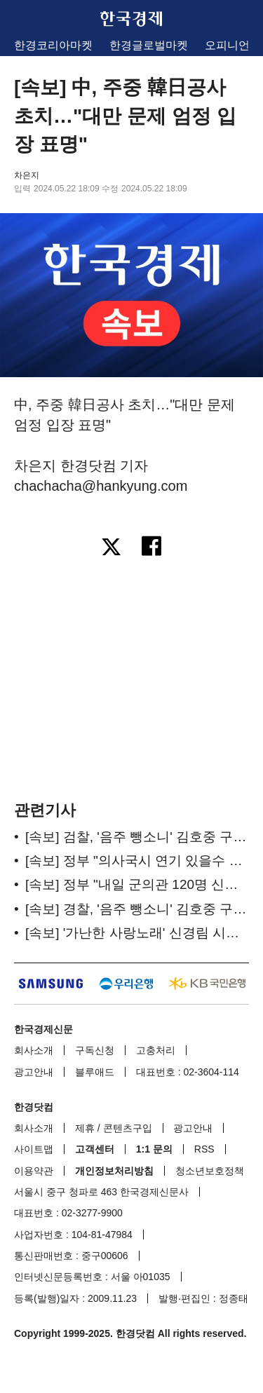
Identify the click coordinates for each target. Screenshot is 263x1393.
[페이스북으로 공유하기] (153, 548)
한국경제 (132, 19)
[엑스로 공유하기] (111, 548)
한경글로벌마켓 (148, 45)
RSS (204, 1149)
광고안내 (33, 1072)
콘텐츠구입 (127, 1128)
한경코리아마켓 (53, 45)
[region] (132, 678)
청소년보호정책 (209, 1170)
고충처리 (155, 1050)
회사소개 (33, 1050)
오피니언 (227, 45)
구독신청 (94, 1050)
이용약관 (33, 1170)
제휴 (85, 1128)
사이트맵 (33, 1149)
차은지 (26, 175)
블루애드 (94, 1072)
